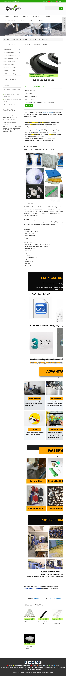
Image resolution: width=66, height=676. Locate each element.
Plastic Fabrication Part (25, 39)
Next (59, 63)
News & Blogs (36, 16)
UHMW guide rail (28, 621)
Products (16, 16)
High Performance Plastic (11, 58)
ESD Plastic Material (10, 61)
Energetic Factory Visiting (10, 105)
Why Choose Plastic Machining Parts (12, 90)
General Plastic (8, 49)
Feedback (31, 20)
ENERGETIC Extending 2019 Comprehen (11, 95)
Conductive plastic (9, 64)
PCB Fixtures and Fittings (11, 71)
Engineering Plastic (10, 52)
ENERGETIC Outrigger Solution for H (12, 100)
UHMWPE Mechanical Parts (40, 39)
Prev (27, 63)
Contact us (41, 20)
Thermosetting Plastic (10, 55)
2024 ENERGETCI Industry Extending (11, 84)
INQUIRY (29, 105)
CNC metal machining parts (12, 74)
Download (47, 16)
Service (22, 20)
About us (25, 16)
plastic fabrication (48, 112)
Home (7, 16)
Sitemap (51, 672)
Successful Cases (10, 20)
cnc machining (36, 130)
